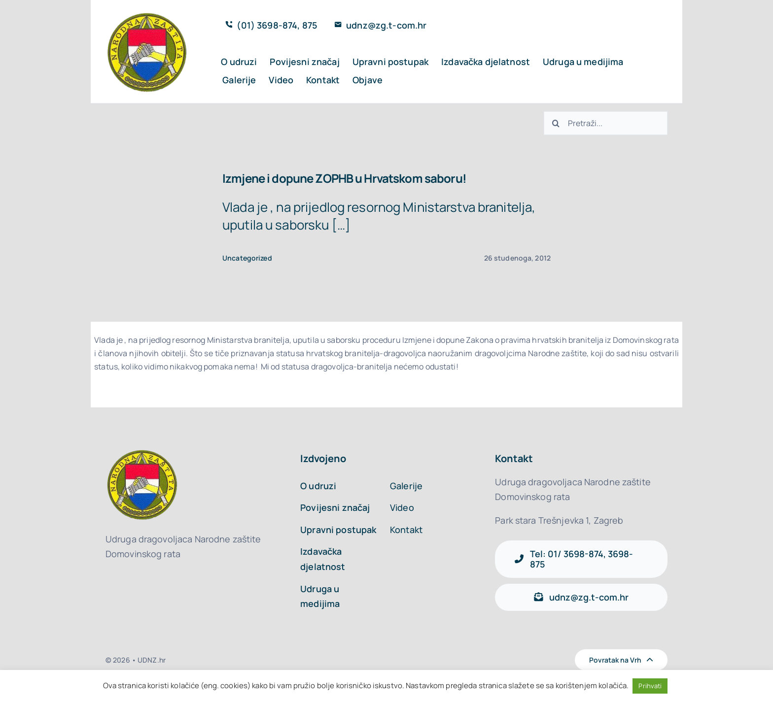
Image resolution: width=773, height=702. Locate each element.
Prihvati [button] (650, 685)
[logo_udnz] (147, 13)
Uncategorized (247, 258)
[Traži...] (555, 123)
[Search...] (606, 123)
